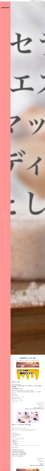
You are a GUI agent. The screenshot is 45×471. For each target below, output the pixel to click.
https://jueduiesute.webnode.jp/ (39, 407)
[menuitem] (5, 213)
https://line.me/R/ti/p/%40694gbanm (38, 465)
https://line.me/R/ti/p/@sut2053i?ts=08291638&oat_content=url (35, 408)
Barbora (42, 463)
